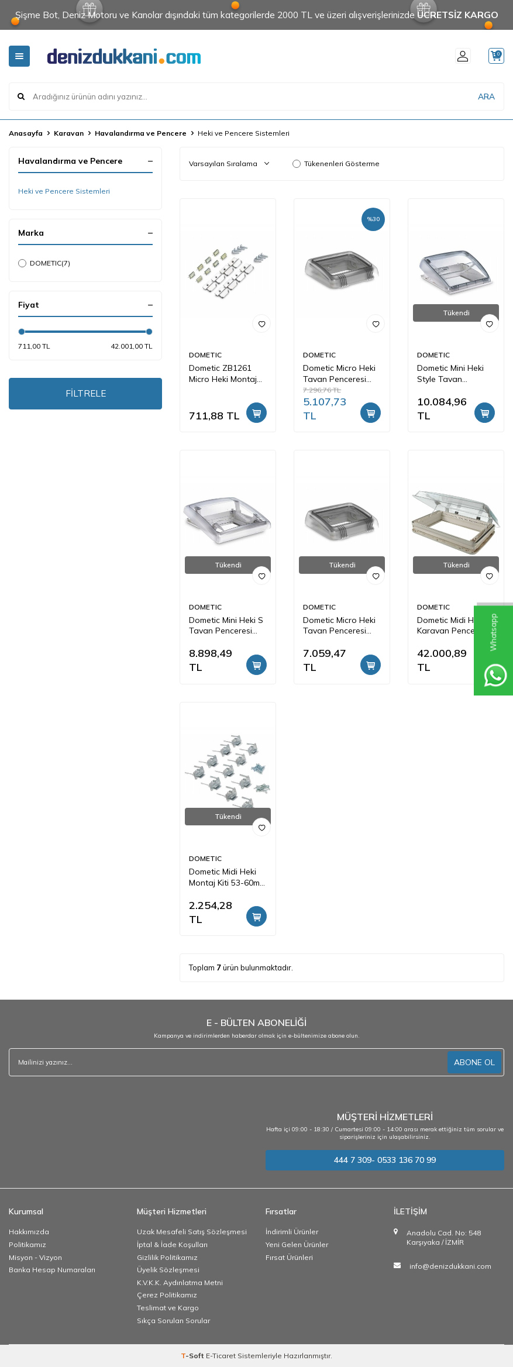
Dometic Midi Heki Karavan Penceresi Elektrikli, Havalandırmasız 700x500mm (452, 626)
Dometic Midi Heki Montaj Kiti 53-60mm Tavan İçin (227, 877)
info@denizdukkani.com (450, 1266)
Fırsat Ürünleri (289, 1257)
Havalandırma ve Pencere (141, 133)
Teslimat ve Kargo (168, 1307)
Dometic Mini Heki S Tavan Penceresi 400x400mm (226, 626)
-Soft (193, 1355)
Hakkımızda (29, 1231)
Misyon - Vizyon (35, 1257)
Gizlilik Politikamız (167, 1257)
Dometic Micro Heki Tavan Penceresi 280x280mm (339, 374)
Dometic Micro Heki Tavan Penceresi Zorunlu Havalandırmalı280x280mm (342, 626)
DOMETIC (44, 263)
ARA (486, 96)
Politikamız (27, 1244)
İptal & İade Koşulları (172, 1244)
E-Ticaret (221, 1355)
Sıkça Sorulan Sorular (173, 1320)
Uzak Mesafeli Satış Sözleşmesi (192, 1231)
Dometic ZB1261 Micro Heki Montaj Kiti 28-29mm (223, 374)
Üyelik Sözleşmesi (168, 1269)
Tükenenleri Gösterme (336, 163)
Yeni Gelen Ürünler (297, 1244)
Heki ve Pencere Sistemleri (64, 191)
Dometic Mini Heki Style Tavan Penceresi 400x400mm (450, 374)
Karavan (69, 133)
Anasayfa (26, 133)
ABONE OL (474, 1061)
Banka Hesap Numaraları (52, 1269)
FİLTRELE (85, 394)
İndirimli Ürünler (292, 1231)
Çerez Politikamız (167, 1294)
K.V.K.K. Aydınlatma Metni (180, 1282)
